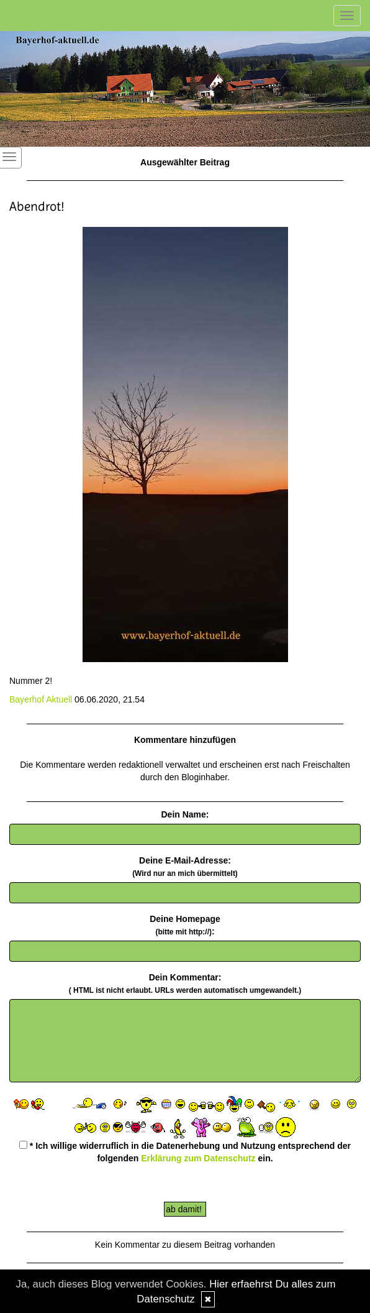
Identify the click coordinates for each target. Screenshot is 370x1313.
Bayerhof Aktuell (40, 699)
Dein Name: (185, 814)
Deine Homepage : (185, 925)
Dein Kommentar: (185, 983)
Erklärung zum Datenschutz (198, 1158)
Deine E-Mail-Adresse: (185, 866)
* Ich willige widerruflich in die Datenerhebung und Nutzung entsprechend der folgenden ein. (185, 1152)
